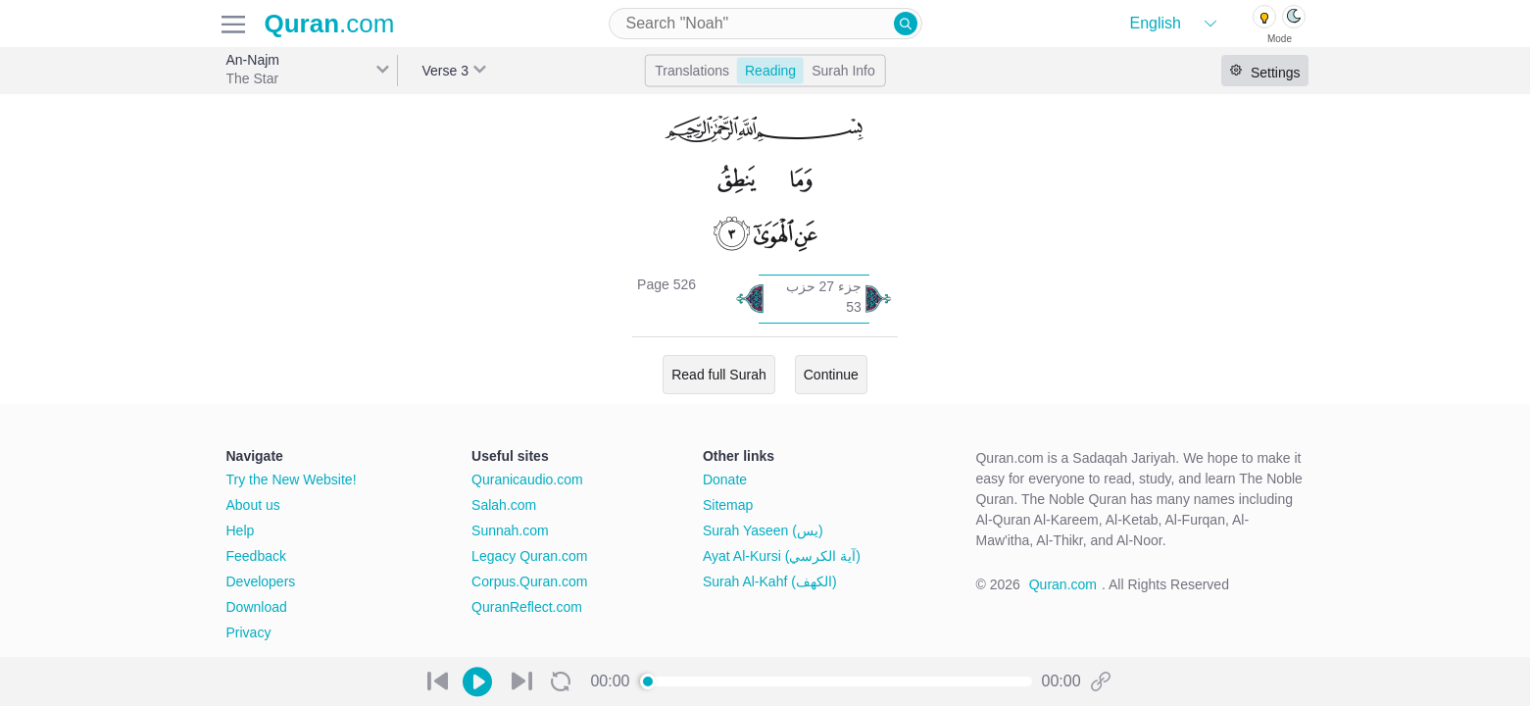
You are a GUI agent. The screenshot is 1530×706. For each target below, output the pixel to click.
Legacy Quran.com (529, 556)
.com (330, 23)
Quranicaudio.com (527, 479)
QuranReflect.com (526, 607)
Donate (725, 479)
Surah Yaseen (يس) (763, 530)
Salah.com (503, 505)
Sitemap (728, 505)
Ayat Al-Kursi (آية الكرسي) (782, 556)
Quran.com (1063, 584)
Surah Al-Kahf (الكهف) (770, 581)
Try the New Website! (291, 479)
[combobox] (765, 23)
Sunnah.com (510, 530)
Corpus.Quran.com (529, 581)
